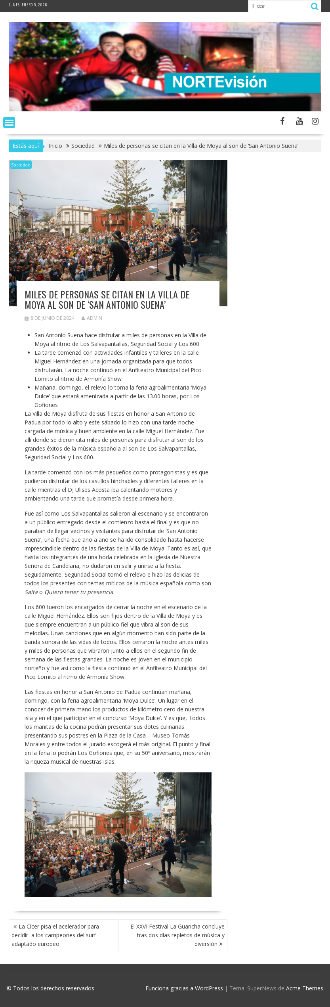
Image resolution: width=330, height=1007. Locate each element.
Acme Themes (304, 988)
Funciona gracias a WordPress (184, 988)
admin (92, 318)
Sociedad (21, 165)
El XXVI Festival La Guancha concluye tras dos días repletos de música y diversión (177, 935)
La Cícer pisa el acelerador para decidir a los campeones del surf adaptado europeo (55, 935)
